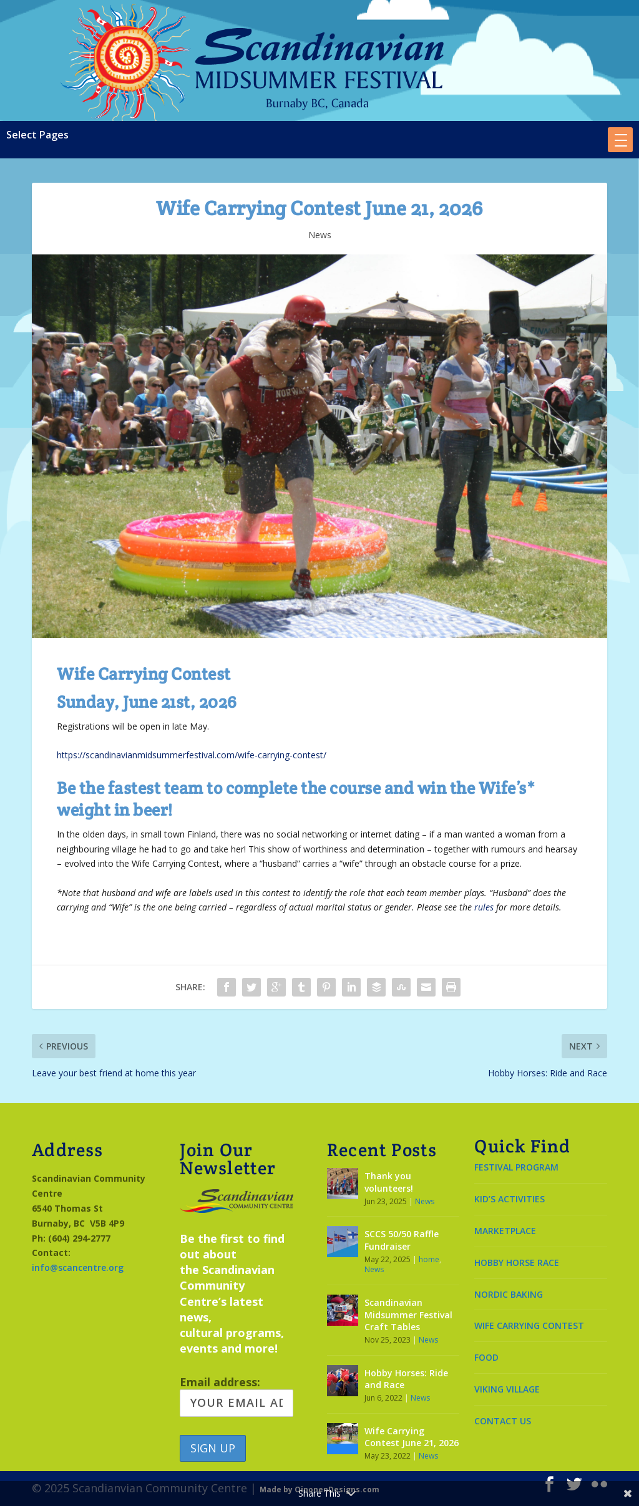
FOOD (486, 1357)
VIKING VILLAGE (507, 1389)
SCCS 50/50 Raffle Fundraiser (401, 1240)
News (319, 235)
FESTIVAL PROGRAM (516, 1167)
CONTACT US (502, 1421)
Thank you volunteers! (388, 1182)
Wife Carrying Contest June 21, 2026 (411, 1437)
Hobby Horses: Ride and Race (406, 1379)
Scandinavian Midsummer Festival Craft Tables (408, 1314)
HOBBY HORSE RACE (516, 1262)
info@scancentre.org (78, 1267)
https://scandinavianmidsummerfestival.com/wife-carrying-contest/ (191, 755)
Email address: (236, 1395)
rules (484, 907)
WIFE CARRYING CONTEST (529, 1325)
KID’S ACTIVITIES (509, 1199)
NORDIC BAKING (508, 1294)
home (429, 1259)
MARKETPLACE (505, 1231)
